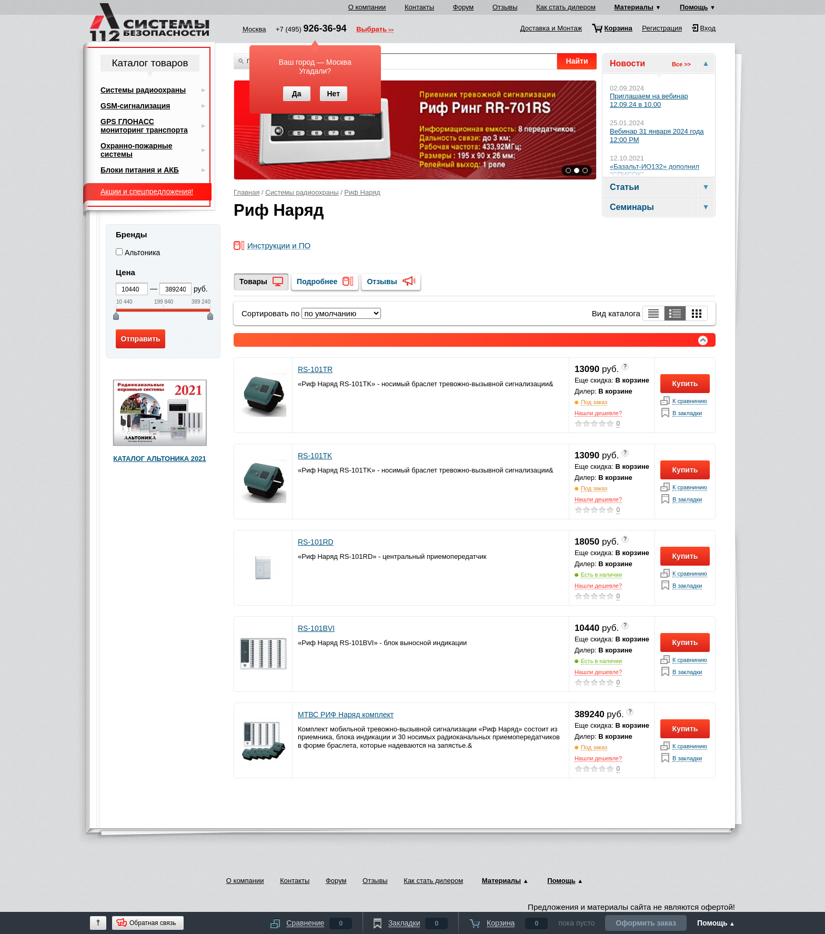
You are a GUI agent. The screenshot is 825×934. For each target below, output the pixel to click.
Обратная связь (152, 923)
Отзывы (505, 7)
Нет (333, 93)
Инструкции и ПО (278, 246)
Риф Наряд (362, 192)
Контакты (419, 7)
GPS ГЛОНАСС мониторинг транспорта (144, 125)
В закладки (687, 413)
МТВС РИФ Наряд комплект (346, 714)
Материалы (634, 7)
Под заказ (594, 402)
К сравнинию (689, 401)
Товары (253, 281)
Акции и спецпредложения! (146, 191)
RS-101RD (316, 542)
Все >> (681, 64)
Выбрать (371, 30)
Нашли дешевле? (598, 413)
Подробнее (317, 281)
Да (296, 93)
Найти (577, 61)
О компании (367, 7)
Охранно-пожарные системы (136, 150)
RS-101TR (315, 369)
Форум (463, 7)
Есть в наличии (601, 574)
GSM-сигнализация (135, 106)
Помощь (694, 7)
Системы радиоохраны (301, 192)
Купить (685, 383)
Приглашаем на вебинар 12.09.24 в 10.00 (649, 100)
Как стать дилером (566, 7)
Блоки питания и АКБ (139, 170)
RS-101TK (315, 455)
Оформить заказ (646, 923)
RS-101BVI (316, 628)
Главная (246, 192)
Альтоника (142, 252)
